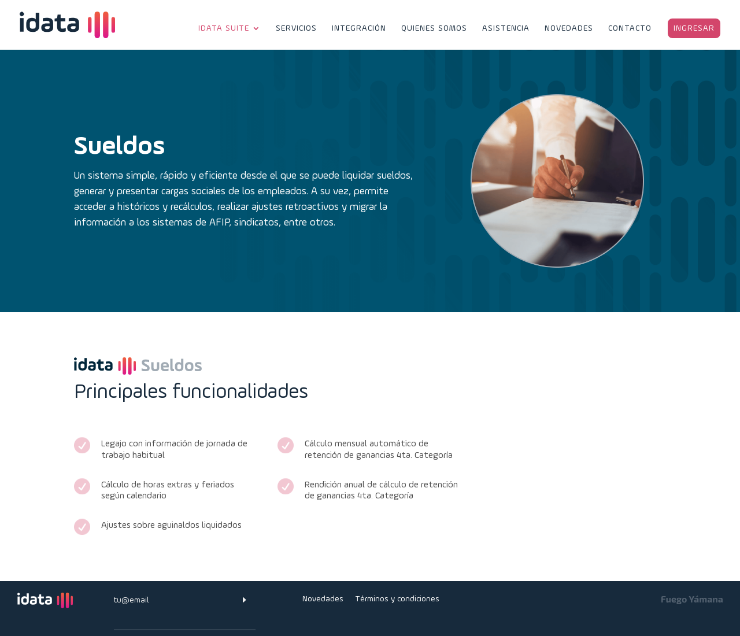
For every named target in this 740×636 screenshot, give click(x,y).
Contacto (630, 28)
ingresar (694, 28)
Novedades (569, 28)
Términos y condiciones (397, 599)
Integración (359, 28)
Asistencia (506, 28)
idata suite (223, 28)
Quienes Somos (434, 28)
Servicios (296, 28)
